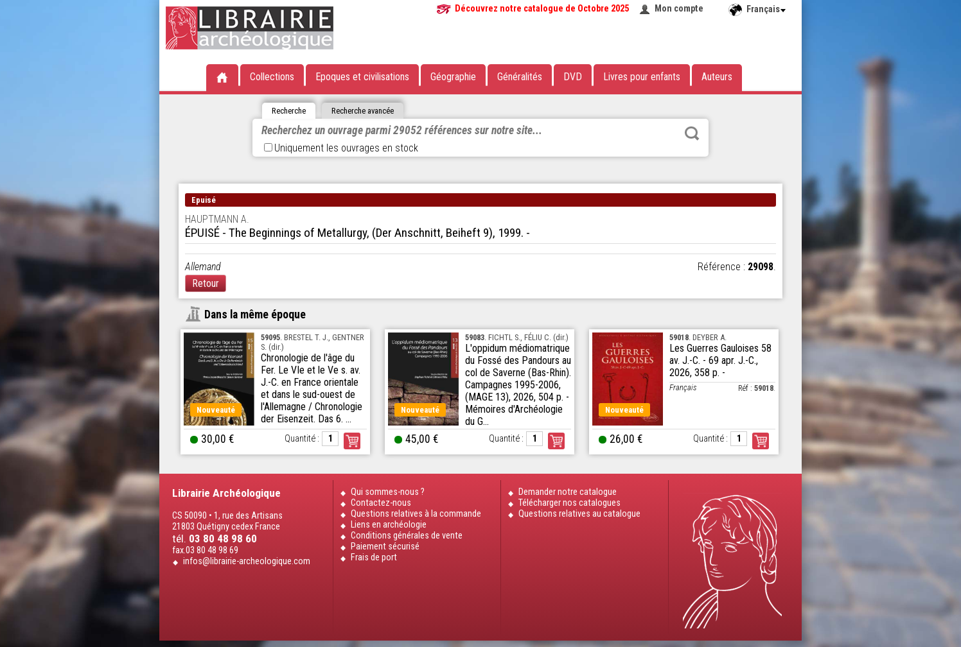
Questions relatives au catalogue (579, 513)
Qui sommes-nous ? (388, 492)
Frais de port (374, 557)
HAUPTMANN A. (217, 219)
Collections (272, 77)
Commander (352, 441)
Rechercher (692, 133)
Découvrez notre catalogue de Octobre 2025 (542, 8)
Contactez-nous (381, 502)
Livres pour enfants (641, 77)
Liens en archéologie (389, 524)
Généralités (519, 77)
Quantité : (302, 438)
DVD (572, 77)
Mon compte (679, 8)
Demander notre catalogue (567, 492)
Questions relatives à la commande (416, 513)
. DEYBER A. (698, 337)
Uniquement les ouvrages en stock (341, 148)
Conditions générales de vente (407, 535)
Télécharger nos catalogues (569, 502)
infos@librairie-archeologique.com (246, 561)
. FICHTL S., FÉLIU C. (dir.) (517, 337)
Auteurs (716, 77)
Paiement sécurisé (385, 546)
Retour (205, 283)
